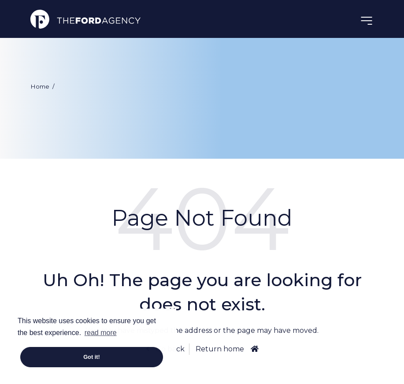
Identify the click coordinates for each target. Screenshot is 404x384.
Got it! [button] (91, 357)
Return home (220, 349)
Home (39, 86)
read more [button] (101, 332)
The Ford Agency (85, 19)
